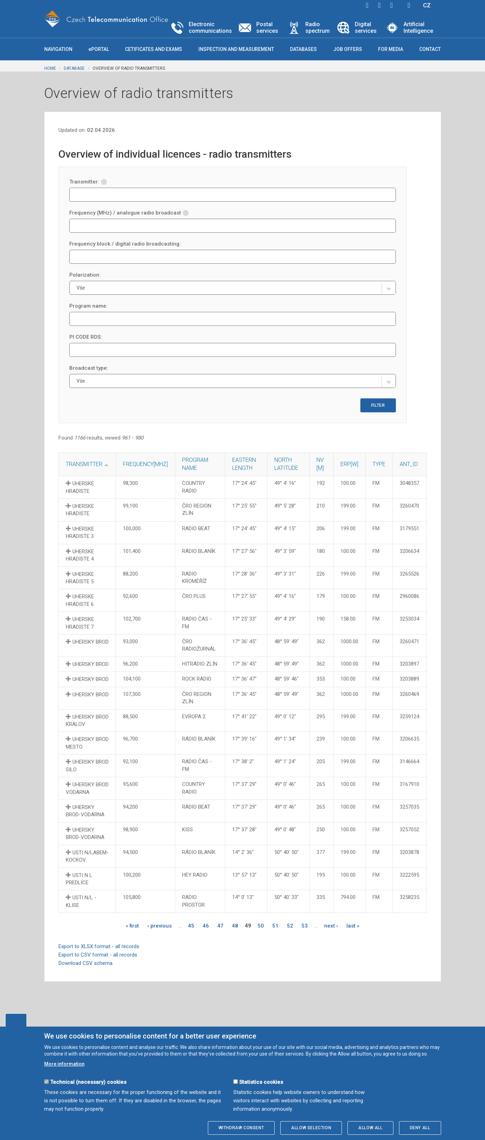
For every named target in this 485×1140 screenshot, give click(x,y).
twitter (379, 5)
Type (379, 464)
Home (50, 68)
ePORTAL (98, 49)
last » (352, 926)
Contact (430, 49)
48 (235, 926)
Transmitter (84, 464)
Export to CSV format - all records (97, 955)
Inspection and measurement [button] (236, 49)
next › (331, 926)
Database (74, 68)
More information (64, 1064)
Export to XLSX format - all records (98, 946)
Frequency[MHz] (145, 464)
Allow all (370, 1127)
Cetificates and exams (153, 49)
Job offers (347, 49)
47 (220, 926)
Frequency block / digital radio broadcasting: (125, 244)
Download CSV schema (85, 963)
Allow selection (311, 1127)
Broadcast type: (88, 368)
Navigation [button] (58, 49)
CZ (427, 5)
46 (206, 926)
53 (305, 926)
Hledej (409, 5)
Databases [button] (303, 49)
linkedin (391, 5)
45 (191, 926)
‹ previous (159, 926)
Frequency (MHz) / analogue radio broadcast (129, 213)
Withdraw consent (241, 1127)
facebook (367, 5)
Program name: (88, 306)
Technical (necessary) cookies (88, 1082)
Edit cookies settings (16, 1020)
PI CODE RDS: (85, 337)
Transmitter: (88, 182)
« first (132, 926)
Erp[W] (349, 464)
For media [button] (390, 49)
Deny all (420, 1127)
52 (290, 926)
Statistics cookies (261, 1082)
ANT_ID (409, 464)
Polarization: (85, 275)
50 (261, 926)
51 (275, 926)
